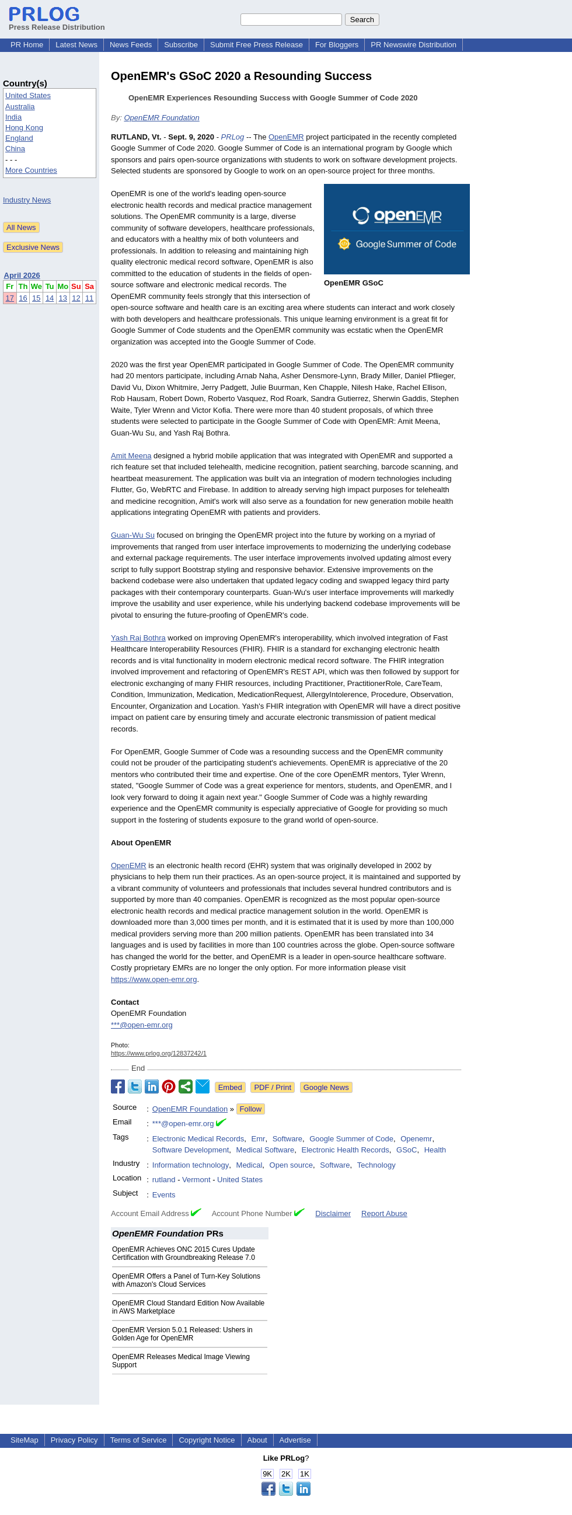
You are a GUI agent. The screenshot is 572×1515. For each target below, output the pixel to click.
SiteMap (25, 1440)
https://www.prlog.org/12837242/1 (159, 1053)
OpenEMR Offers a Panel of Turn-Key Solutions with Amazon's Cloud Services (186, 1280)
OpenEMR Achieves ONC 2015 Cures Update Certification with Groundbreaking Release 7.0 (183, 1253)
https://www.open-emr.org (154, 979)
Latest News (76, 44)
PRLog (233, 137)
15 (36, 298)
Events (164, 1194)
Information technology (190, 1165)
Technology (376, 1165)
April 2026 (22, 275)
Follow (251, 1109)
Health (435, 1149)
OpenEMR (286, 137)
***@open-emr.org (142, 1025)
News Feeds (131, 44)
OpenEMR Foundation (161, 117)
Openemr (416, 1138)
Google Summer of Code (351, 1138)
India (13, 117)
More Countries (31, 170)
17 (10, 298)
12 (76, 298)
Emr (259, 1138)
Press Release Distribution (57, 23)
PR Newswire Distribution (413, 44)
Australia (20, 106)
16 (23, 298)
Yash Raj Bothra (138, 637)
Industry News (27, 200)
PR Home (27, 44)
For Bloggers (336, 44)
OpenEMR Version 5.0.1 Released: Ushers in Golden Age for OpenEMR (182, 1334)
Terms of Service (138, 1440)
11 (89, 298)
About (257, 1440)
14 (50, 298)
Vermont (196, 1179)
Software (287, 1138)
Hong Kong (24, 127)
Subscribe (181, 44)
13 (63, 298)
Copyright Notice (207, 1440)
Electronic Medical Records (198, 1138)
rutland (164, 1179)
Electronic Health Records (345, 1149)
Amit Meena (131, 455)
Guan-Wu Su (133, 535)
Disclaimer (333, 1213)
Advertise (295, 1440)
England (19, 138)
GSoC (406, 1149)
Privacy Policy (74, 1440)
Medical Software (265, 1149)
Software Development (190, 1149)
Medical (249, 1165)
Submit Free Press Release (256, 44)
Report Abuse (384, 1213)
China (15, 148)
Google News (326, 1087)
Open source (291, 1165)
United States (28, 95)
